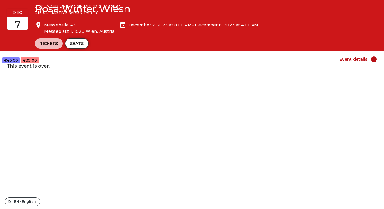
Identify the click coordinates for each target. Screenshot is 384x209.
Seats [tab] (77, 43)
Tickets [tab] (49, 43)
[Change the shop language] (22, 201)
